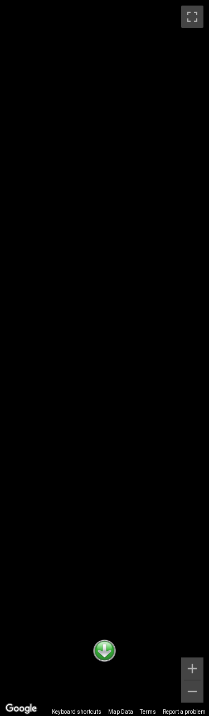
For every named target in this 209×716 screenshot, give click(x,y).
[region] (104, 358)
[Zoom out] (192, 691)
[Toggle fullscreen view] (192, 17)
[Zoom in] (192, 668)
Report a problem (184, 712)
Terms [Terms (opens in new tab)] (148, 712)
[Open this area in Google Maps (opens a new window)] (21, 709)
